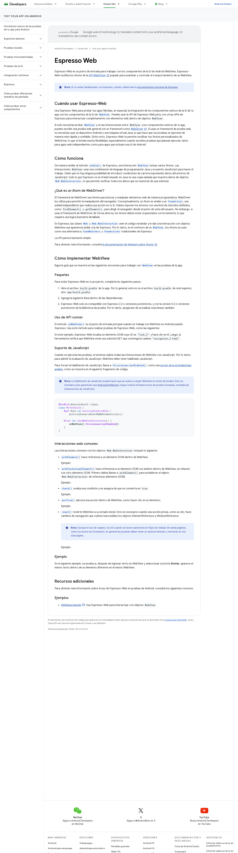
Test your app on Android (22, 16)
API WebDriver (97, 75)
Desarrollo (83, 48)
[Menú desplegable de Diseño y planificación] (95, 4)
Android (52, 843)
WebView (104, 114)
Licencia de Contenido (176, 620)
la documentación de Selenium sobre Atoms (128, 244)
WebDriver (137, 129)
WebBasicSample (71, 605)
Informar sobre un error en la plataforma (219, 844)
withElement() (71, 457)
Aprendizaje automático (92, 848)
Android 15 (148, 843)
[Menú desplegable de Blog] (168, 4)
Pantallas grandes (120, 846)
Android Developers (64, 48)
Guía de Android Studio (187, 846)
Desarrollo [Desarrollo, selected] (109, 3)
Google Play (135, 3)
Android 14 (148, 848)
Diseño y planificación (78, 3)
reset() (66, 512)
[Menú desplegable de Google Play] (146, 4)
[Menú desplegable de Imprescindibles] (57, 4)
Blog (161, 3)
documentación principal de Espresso (157, 87)
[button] (19, 38)
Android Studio (223, 3)
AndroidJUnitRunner (108, 385)
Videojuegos (85, 843)
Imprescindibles (43, 3)
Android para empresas (60, 848)
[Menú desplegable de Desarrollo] (120, 4)
